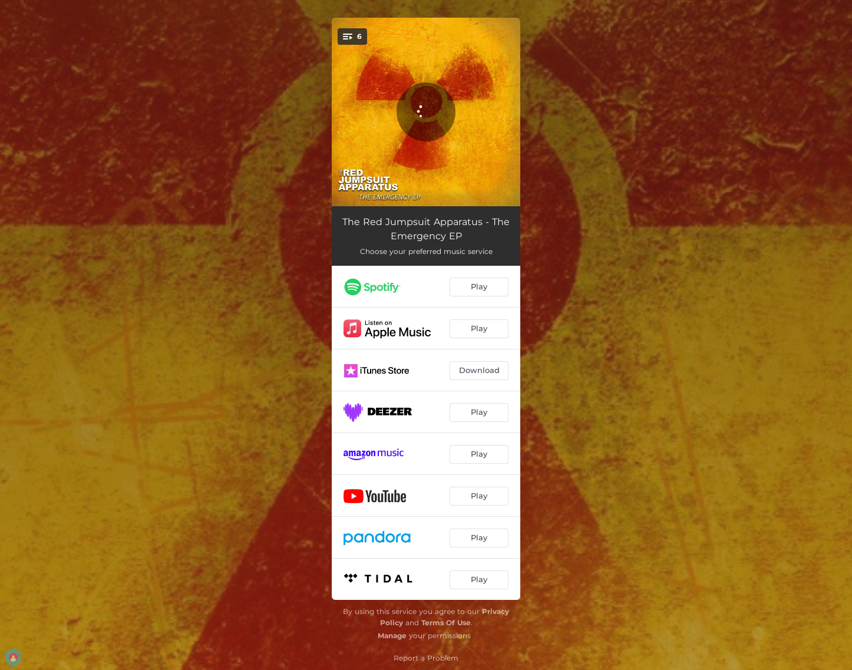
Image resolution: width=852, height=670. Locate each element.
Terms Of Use (446, 622)
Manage (392, 635)
